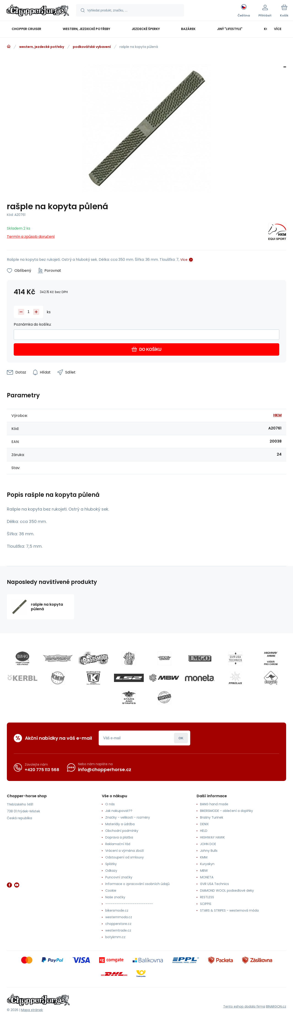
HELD (203, 830)
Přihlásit (181, 738)
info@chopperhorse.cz (104, 769)
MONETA (206, 877)
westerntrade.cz (118, 930)
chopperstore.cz (118, 923)
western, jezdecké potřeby (41, 46)
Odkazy (111, 870)
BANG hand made (214, 804)
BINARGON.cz (276, 1006)
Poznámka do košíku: (32, 324)
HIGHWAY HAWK (212, 837)
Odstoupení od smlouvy (124, 857)
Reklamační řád (117, 844)
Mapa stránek (32, 1010)
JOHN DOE (208, 844)
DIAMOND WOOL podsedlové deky (227, 890)
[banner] (37, 11)
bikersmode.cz (116, 910)
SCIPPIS (205, 904)
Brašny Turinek (211, 817)
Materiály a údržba (120, 824)
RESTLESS (207, 897)
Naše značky (115, 897)
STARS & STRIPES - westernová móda (229, 910)
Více (183, 259)
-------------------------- (129, 904)
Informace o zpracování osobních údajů (137, 884)
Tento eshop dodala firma (244, 1006)
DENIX (204, 824)
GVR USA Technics (214, 884)
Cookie (110, 890)
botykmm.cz (115, 937)
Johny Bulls (208, 850)
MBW (204, 870)
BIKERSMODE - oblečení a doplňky (226, 810)
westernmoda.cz (118, 917)
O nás (110, 804)
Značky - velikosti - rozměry (127, 817)
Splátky (111, 864)
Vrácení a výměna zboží (124, 850)
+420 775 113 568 (42, 769)
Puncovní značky (118, 877)
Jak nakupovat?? (118, 810)
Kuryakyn (207, 864)
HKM (277, 415)
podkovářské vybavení (92, 46)
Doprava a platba (119, 837)
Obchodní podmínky (121, 830)
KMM (203, 857)
